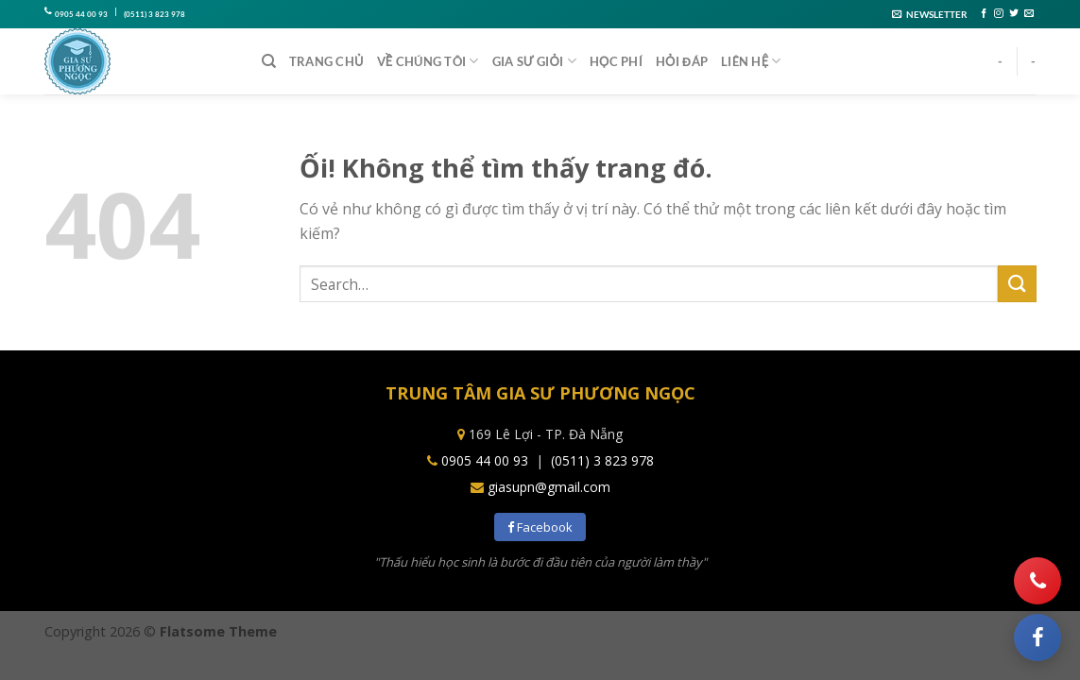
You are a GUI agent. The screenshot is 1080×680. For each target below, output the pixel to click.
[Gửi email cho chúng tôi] (1029, 13)
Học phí (616, 61)
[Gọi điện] (1037, 580)
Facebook (540, 527)
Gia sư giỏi (534, 61)
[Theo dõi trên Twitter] (1014, 13)
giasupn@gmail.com (549, 487)
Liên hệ (751, 61)
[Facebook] (1037, 637)
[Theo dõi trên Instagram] (998, 13)
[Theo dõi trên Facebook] (983, 13)
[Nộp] (1017, 283)
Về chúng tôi (428, 61)
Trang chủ (326, 61)
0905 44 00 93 (81, 14)
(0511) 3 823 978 (154, 14)
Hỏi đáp (682, 61)
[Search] (269, 61)
